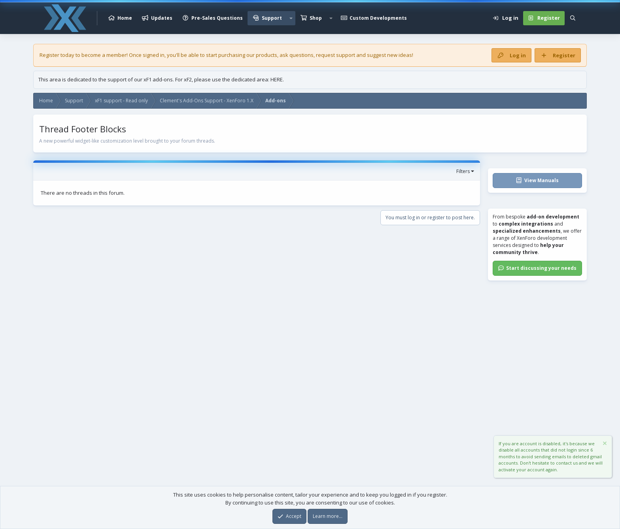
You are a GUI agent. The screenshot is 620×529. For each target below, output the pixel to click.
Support (272, 18)
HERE (276, 79)
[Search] (573, 18)
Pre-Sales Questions (217, 18)
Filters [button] (463, 171)
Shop (316, 18)
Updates (161, 18)
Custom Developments (378, 18)
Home (124, 18)
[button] (291, 18)
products (266, 54)
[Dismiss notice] (604, 444)
